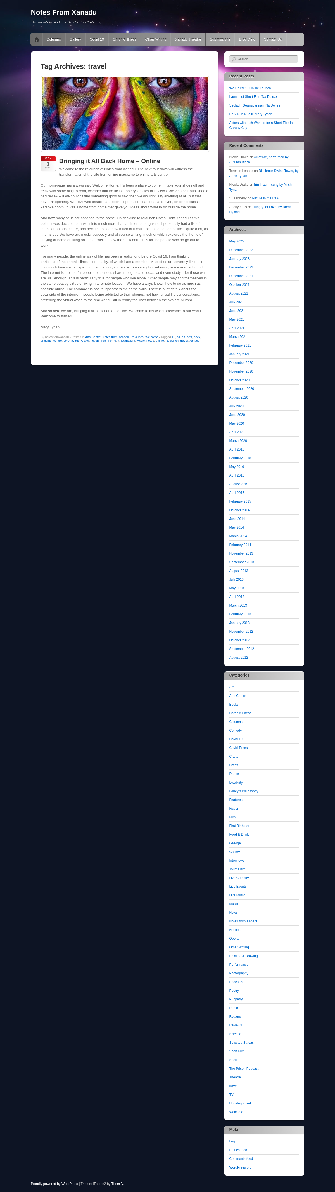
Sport (233, 1060)
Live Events (238, 887)
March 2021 (238, 337)
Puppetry (236, 999)
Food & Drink (239, 835)
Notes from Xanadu (115, 337)
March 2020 (238, 441)
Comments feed (241, 1159)
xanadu (194, 340)
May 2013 (236, 588)
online (160, 340)
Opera (234, 939)
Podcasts (236, 982)
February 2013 (240, 614)
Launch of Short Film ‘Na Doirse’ (253, 97)
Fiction (234, 809)
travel (184, 340)
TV (231, 1095)
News (233, 913)
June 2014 (237, 519)
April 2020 (236, 432)
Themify (117, 1184)
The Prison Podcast (244, 1069)
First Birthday (239, 826)
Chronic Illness (124, 39)
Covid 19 (97, 39)
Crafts (233, 756)
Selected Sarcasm (242, 1043)
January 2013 (239, 623)
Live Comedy (239, 878)
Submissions (220, 39)
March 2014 (238, 536)
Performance (239, 965)
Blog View (247, 39)
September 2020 (241, 389)
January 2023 (239, 259)
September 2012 (241, 649)
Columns (54, 39)
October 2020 (239, 380)
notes (150, 340)
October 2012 (239, 640)
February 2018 (240, 458)
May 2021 (236, 319)
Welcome (151, 337)
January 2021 (239, 354)
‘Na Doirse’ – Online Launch (250, 88)
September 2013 (241, 562)
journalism (128, 340)
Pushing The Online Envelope (36, 39)
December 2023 (241, 250)
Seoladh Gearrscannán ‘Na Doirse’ (255, 105)
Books (234, 704)
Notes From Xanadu (64, 12)
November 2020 (241, 371)
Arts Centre (93, 337)
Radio (233, 1008)
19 (173, 337)
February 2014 (240, 545)
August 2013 (238, 571)
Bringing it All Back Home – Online (109, 160)
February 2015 (240, 501)
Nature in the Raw (265, 198)
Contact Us (273, 39)
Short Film (237, 1051)
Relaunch (136, 337)
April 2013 (236, 597)
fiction (95, 340)
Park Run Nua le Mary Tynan (250, 114)
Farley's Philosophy (243, 791)
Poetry (234, 991)
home (112, 340)
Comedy (235, 730)
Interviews (236, 861)
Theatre (235, 1077)
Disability (236, 783)
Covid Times (238, 748)
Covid (85, 340)
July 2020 (236, 406)
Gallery (75, 39)
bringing (46, 340)
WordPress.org (240, 1167)
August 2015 (238, 484)
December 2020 (241, 363)
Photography (238, 973)
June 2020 (237, 415)
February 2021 (240, 345)
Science (235, 1034)
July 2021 (236, 302)
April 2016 (236, 475)
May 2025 (236, 241)
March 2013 (238, 605)
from (104, 340)
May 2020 (236, 423)
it (118, 340)
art (183, 337)
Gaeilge (235, 843)
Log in (234, 1141)
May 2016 (236, 467)
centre (57, 340)
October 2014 (239, 510)
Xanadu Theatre (188, 39)
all (178, 337)
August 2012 (238, 657)
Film (232, 817)
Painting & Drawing (243, 956)
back (197, 337)
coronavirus (71, 340)
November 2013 (241, 553)
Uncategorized (240, 1103)
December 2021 (241, 276)
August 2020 (238, 397)
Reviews (235, 1025)
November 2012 (241, 631)
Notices (235, 930)
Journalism (237, 869)
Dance (234, 774)
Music (141, 340)
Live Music (237, 895)
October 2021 (239, 285)
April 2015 (236, 493)
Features (236, 800)
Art (231, 687)
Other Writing (156, 39)
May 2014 (236, 527)
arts (189, 337)
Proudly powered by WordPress (54, 1184)
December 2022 (241, 267)
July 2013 (236, 579)
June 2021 (237, 311)
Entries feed (238, 1150)
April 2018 (236, 449)
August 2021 (238, 293)
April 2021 (236, 328)
